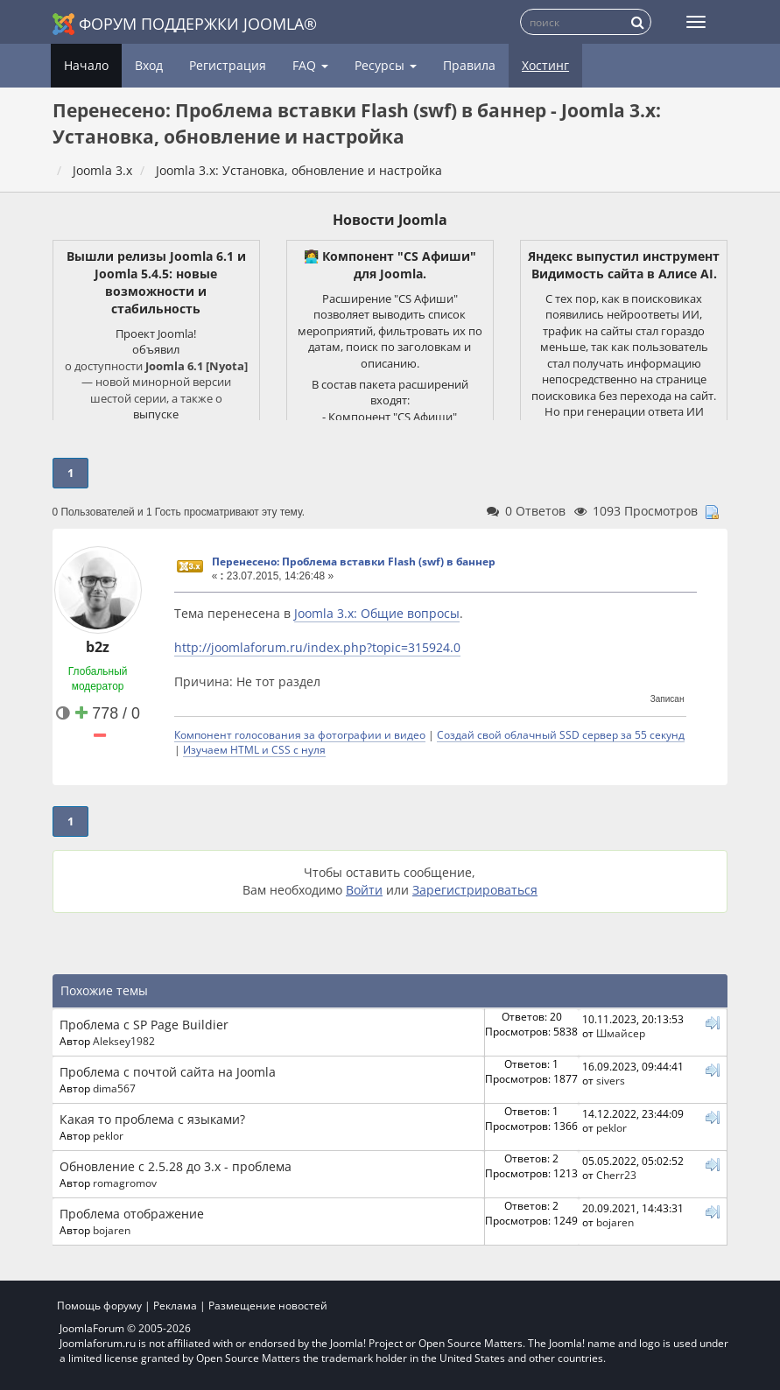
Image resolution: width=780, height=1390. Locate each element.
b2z (97, 646)
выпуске (156, 414)
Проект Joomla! (156, 333)
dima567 (114, 1088)
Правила (469, 65)
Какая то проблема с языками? (152, 1119)
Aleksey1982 (124, 1041)
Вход (149, 65)
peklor (108, 1135)
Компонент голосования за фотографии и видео (299, 734)
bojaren (111, 1230)
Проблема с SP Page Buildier (144, 1024)
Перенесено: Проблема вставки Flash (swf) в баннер (353, 561)
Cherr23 (616, 1175)
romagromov (125, 1183)
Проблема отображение (132, 1213)
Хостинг (545, 65)
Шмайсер (620, 1033)
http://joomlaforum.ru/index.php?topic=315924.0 (317, 647)
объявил (155, 349)
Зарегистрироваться (475, 889)
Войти (364, 889)
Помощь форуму (99, 1305)
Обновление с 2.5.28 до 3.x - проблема (176, 1166)
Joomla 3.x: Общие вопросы (377, 613)
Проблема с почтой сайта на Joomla (168, 1072)
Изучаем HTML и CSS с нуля (254, 749)
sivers (610, 1080)
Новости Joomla (390, 219)
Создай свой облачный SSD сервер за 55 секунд (561, 734)
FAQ (310, 65)
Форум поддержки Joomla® (185, 24)
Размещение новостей (267, 1305)
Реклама (175, 1305)
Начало (86, 65)
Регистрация (227, 65)
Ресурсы (386, 65)
